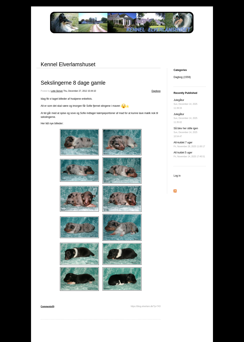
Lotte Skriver (57, 91)
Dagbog (156, 91)
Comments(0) (47, 306)
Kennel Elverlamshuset (68, 64)
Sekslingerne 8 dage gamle (73, 83)
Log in (177, 175)
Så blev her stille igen (186, 132)
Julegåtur (185, 104)
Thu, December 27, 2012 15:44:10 (79, 91)
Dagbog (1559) (182, 77)
